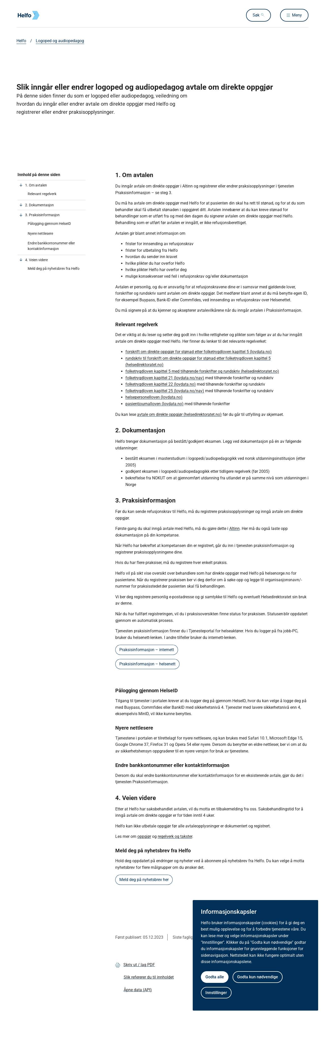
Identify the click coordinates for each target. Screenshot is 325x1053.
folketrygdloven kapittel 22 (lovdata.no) (160, 384)
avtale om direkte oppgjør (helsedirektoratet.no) (179, 414)
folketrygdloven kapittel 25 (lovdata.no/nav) (164, 390)
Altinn (234, 528)
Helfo (21, 40)
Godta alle (214, 977)
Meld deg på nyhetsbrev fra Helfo (53, 268)
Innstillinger (216, 992)
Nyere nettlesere (41, 233)
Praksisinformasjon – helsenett (147, 664)
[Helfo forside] (53, 15)
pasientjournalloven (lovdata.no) (154, 403)
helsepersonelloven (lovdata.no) (154, 397)
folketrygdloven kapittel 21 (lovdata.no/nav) (164, 377)
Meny (297, 15)
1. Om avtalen (36, 185)
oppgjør (144, 836)
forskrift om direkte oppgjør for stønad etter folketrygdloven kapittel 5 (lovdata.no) (198, 351)
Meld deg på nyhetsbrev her (144, 879)
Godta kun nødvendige (257, 977)
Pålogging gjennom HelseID (50, 224)
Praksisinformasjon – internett (146, 649)
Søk (256, 15)
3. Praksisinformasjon (42, 215)
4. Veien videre (36, 260)
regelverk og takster (175, 836)
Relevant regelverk (42, 194)
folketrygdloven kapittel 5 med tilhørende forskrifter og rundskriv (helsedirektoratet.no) (202, 371)
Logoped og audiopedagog (60, 40)
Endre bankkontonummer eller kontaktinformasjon (51, 246)
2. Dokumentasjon (39, 205)
